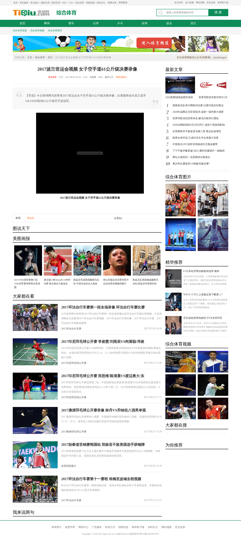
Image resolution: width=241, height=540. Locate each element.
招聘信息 (123, 527)
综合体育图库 (55, 30)
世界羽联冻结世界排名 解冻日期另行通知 (196, 118)
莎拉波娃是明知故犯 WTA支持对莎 (202, 318)
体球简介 (57, 527)
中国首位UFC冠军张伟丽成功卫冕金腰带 (195, 144)
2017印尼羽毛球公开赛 (73, 363)
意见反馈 (211, 2)
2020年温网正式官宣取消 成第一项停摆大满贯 (198, 112)
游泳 (169, 23)
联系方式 (110, 527)
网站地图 (200, 2)
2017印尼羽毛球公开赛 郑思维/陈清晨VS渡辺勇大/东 (102, 376)
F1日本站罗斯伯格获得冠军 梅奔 (201, 271)
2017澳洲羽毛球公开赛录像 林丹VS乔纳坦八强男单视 (103, 410)
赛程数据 (123, 2)
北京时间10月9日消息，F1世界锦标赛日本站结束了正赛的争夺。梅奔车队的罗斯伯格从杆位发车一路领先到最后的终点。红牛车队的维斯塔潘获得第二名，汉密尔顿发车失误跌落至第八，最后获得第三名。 (205, 284)
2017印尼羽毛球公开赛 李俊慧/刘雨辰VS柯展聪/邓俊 (102, 342)
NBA (64, 2)
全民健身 (24, 2)
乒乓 (120, 23)
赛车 (71, 23)
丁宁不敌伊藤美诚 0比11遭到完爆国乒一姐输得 (199, 150)
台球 (96, 23)
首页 (15, 2)
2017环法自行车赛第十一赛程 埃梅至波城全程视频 (101, 479)
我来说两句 (121, 77)
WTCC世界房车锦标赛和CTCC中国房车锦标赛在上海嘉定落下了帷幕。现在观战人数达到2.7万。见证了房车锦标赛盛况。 (205, 304)
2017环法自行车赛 (71, 328)
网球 (47, 23)
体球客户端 (222, 2)
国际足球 (45, 2)
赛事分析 (112, 2)
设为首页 (178, 2)
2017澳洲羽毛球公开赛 (73, 431)
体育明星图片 (68, 466)
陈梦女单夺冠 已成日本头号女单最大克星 (196, 137)
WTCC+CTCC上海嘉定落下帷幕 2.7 (203, 294)
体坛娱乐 (34, 2)
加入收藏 (189, 2)
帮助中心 (83, 527)
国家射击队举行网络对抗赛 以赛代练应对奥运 (198, 105)
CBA (71, 2)
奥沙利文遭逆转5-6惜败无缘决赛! (191, 163)
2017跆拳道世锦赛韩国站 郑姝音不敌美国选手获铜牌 (103, 445)
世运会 (30, 218)
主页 (29, 57)
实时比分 (101, 2)
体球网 (31, 13)
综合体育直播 (20, 30)
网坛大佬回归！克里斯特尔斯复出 (191, 157)
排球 (144, 23)
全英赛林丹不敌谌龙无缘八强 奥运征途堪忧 (197, 131)
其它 (193, 23)
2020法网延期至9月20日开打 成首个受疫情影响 (199, 124)
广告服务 (97, 527)
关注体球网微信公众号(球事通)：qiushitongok (201, 57)
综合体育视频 (37, 30)
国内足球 (56, 2)
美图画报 (90, 2)
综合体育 (79, 2)
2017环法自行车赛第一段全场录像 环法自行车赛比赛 (103, 307)
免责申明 (70, 527)
